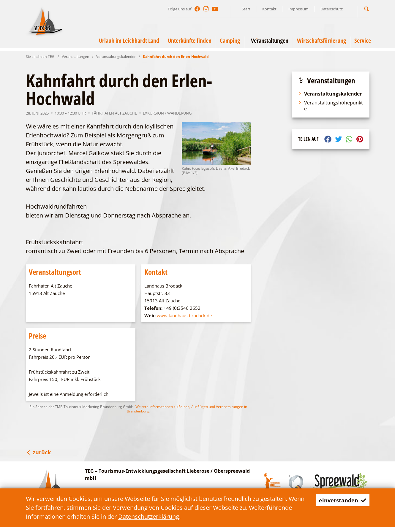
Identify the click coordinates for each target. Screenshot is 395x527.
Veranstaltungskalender (116, 56)
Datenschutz (331, 9)
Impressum (298, 9)
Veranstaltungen (75, 56)
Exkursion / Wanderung (167, 113)
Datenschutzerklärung (148, 516)
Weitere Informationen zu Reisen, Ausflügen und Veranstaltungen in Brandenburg (187, 409)
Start (246, 9)
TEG (51, 56)
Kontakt (269, 9)
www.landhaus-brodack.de (184, 315)
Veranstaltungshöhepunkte (330, 106)
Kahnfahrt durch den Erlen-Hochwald (176, 56)
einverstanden (340, 500)
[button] (366, 9)
